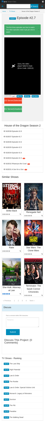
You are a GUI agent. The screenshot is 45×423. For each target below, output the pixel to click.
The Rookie (11, 382)
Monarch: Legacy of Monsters (18, 393)
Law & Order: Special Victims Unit (19, 388)
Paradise (10, 411)
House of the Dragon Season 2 (31, 11)
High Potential (12, 370)
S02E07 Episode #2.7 (13, 137)
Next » (32, 301)
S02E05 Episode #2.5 (13, 147)
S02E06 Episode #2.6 (13, 142)
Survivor (10, 399)
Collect (35, 96)
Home (4, 11)
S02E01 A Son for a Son (15, 169)
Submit (13, 332)
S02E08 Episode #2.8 (13, 131)
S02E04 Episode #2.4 (13, 153)
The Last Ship (12, 364)
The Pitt (9, 405)
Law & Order (11, 376)
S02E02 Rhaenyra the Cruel (17, 164)
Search (34, 6)
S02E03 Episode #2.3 (14, 158)
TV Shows (12, 11)
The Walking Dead (13, 417)
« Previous (7, 301)
